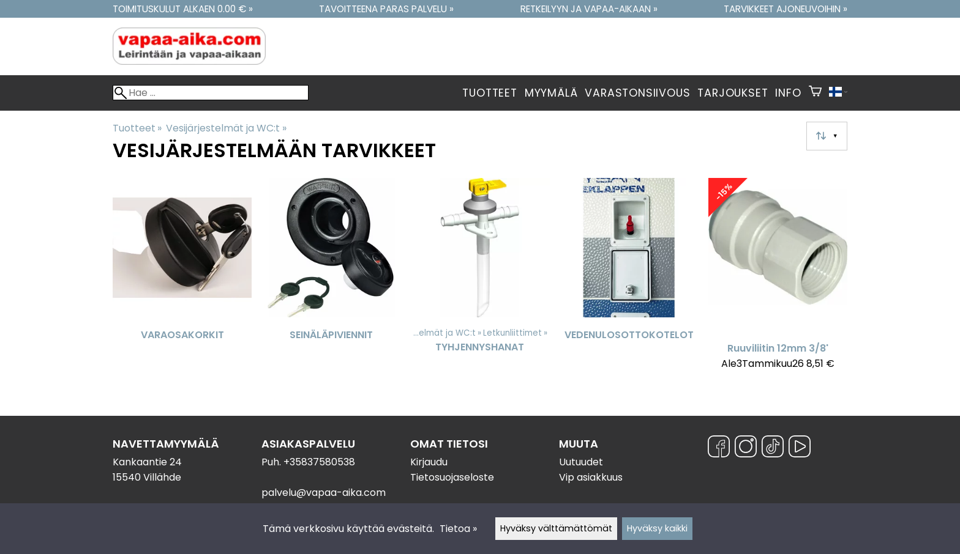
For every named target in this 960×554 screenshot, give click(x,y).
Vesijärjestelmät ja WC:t (226, 128)
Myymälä (551, 93)
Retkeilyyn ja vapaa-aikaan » (589, 8)
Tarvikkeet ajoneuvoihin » (785, 8)
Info (788, 93)
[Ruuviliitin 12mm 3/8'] (777, 279)
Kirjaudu (429, 462)
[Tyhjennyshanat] (479, 279)
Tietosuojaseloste (452, 477)
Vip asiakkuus (591, 477)
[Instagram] (746, 448)
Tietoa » (458, 529)
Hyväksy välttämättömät (556, 528)
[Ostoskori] (815, 93)
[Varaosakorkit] (182, 279)
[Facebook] (719, 448)
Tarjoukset (732, 93)
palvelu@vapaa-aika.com (323, 493)
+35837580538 (319, 462)
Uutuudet (581, 462)
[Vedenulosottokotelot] (629, 279)
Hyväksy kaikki (657, 528)
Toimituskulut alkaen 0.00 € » (183, 8)
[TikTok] (773, 448)
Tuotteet (489, 93)
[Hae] (211, 92)
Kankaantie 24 (147, 462)
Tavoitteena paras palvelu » (386, 8)
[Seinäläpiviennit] (330, 279)
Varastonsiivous (637, 93)
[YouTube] (800, 448)
